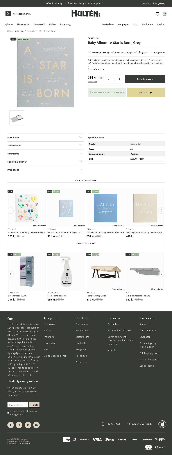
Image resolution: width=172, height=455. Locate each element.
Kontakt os (144, 324)
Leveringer (144, 336)
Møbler (47, 330)
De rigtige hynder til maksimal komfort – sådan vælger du (121, 340)
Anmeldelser (82, 362)
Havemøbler (50, 343)
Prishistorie (92, 81)
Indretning (19, 31)
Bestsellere (113, 324)
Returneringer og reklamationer (147, 345)
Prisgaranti (81, 349)
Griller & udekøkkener (55, 355)
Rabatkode (81, 355)
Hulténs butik (82, 330)
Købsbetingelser (147, 330)
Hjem (9, 31)
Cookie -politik (146, 365)
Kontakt (147, 3)
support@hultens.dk (20, 375)
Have (46, 349)
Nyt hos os (49, 324)
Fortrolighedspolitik (149, 359)
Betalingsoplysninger (150, 353)
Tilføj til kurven (145, 79)
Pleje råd (112, 350)
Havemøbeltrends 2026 (119, 330)
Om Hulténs (82, 324)
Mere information (96, 69)
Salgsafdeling (82, 336)
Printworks (93, 37)
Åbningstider (159, 3)
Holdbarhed (82, 343)
